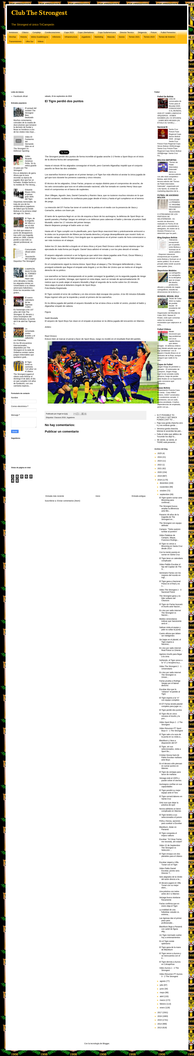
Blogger (106, 1043)
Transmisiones (15, 41)
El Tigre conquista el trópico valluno (168, 834)
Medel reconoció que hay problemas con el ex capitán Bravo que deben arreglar (169, 338)
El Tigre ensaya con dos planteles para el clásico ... (170, 856)
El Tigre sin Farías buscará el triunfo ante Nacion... (170, 605)
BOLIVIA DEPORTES (166, 160)
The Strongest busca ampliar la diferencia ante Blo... (169, 508)
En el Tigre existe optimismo (166, 942)
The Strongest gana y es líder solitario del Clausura (170, 598)
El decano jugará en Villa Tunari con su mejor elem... (170, 885)
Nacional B (162, 127)
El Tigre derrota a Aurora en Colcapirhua (170, 963)
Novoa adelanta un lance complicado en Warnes (170, 810)
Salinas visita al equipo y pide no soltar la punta (170, 628)
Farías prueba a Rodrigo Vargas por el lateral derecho (169, 683)
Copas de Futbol (165, 364)
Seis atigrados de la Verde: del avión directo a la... (170, 878)
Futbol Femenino (168, 32)
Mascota (111, 37)
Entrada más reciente (55, 496)
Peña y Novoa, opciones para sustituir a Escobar (170, 822)
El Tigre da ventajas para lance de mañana (170, 773)
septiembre (165, 494)
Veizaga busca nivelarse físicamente (169, 898)
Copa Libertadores (86, 32)
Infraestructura (71, 37)
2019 (160, 476)
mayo (162, 992)
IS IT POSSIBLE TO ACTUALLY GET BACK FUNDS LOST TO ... (167, 417)
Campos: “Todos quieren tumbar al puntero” (170, 530)
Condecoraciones (52, 32)
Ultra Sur (29, 41)
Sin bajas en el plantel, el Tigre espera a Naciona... (170, 641)
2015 (160, 1020)
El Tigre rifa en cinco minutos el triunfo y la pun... (169, 716)
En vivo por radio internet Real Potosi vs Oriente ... (171, 649)
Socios (122, 37)
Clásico (25, 32)
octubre (163, 491)
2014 (160, 1024)
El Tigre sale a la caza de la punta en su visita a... (170, 735)
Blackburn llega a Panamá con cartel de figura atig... (170, 929)
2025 (160, 453)
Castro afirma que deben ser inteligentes (170, 634)
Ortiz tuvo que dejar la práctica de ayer (168, 804)
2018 (160, 480)
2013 (160, 1027)
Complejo (36, 32)
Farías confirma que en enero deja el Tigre (169, 904)
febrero (163, 1004)
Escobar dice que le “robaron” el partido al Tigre (169, 691)
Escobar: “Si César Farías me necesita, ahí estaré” (170, 840)
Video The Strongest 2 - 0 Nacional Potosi (170, 591)
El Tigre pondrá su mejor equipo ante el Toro (170, 791)
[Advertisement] (94, 67)
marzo (163, 1000)
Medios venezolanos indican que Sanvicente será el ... (170, 621)
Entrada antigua (138, 496)
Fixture (154, 32)
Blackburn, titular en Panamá (168, 828)
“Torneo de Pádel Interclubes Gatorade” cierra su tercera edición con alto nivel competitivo (169, 169)
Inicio (98, 496)
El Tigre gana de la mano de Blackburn (170, 948)
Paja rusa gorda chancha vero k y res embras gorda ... (170, 424)
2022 (160, 465)
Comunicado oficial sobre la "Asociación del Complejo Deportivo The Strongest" (25, 255)
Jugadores (85, 37)
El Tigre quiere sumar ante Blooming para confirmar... (170, 500)
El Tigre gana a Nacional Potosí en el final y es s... (170, 583)
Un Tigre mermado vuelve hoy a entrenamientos (170, 936)
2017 (160, 1012)
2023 (160, 461)
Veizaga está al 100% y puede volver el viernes (170, 779)
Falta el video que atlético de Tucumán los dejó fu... (169, 435)
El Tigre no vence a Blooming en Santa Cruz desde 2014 (170, 546)
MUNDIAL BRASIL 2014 (168, 296)
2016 (160, 1016)
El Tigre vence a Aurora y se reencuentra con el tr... (170, 955)
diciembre (164, 483)
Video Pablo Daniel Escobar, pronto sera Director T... (169, 870)
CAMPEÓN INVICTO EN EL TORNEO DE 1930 (30, 272)
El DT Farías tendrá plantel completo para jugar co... (171, 705)
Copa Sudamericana (107, 32)
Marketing (99, 37)
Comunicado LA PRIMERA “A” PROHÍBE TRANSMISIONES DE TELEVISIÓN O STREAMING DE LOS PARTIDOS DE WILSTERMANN (168, 209)
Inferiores (56, 37)
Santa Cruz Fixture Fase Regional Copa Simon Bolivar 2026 (175, 134)
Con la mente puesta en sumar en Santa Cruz (169, 553)
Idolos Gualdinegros (39, 37)
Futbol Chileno (164, 329)
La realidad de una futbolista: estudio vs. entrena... (169, 912)
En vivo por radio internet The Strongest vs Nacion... (170, 612)
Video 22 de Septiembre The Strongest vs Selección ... (169, 847)
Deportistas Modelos (167, 270)
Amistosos (13, 32)
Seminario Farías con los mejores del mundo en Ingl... (170, 575)
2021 (160, 468)
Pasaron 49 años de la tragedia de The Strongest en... (169, 517)
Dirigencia (142, 32)
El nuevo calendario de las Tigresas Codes (29, 302)
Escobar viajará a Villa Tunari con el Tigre (168, 863)
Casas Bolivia (163, 388)
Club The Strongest (39, 13)
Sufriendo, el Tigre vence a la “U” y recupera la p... (170, 661)
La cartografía (175, 273)
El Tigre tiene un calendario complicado (171, 559)
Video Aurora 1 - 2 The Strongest (169, 969)
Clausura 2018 (60, 418)
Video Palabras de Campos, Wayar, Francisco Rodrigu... (169, 537)
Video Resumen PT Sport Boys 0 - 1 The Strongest (171, 729)
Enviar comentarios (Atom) (68, 501)
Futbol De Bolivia (165, 96)
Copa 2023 (69, 32)
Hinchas (12, 37)
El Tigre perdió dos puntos (170, 710)
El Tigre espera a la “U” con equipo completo (169, 699)
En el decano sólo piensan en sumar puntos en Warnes (170, 765)
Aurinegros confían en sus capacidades (170, 785)
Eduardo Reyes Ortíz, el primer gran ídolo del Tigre (30, 194)
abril (162, 996)
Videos (41, 41)
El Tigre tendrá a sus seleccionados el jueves (170, 816)
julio (162, 985)
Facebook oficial (21, 96)
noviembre (164, 487)
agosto (163, 981)
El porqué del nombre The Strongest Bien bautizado (30, 113)
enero (162, 1007)
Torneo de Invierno (167, 37)
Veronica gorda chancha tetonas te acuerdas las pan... (169, 430)
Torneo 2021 (134, 37)
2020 (160, 472)
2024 (160, 457)
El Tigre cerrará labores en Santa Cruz (170, 797)
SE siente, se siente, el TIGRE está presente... (167, 441)
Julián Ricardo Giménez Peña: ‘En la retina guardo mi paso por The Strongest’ (25, 163)
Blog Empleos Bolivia (167, 237)
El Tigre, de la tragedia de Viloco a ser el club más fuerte (30, 223)
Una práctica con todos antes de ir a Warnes (169, 892)
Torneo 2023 (149, 37)
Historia (23, 37)
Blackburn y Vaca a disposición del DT (168, 741)
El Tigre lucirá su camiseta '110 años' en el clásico (30, 366)
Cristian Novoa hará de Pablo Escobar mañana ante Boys (170, 757)
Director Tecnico (127, 32)
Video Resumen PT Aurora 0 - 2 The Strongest (170, 975)
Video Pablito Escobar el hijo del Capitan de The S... (170, 566)
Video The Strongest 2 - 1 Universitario (170, 667)
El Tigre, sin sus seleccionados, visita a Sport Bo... (170, 749)
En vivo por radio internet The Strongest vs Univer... (170, 674)
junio (162, 989)
